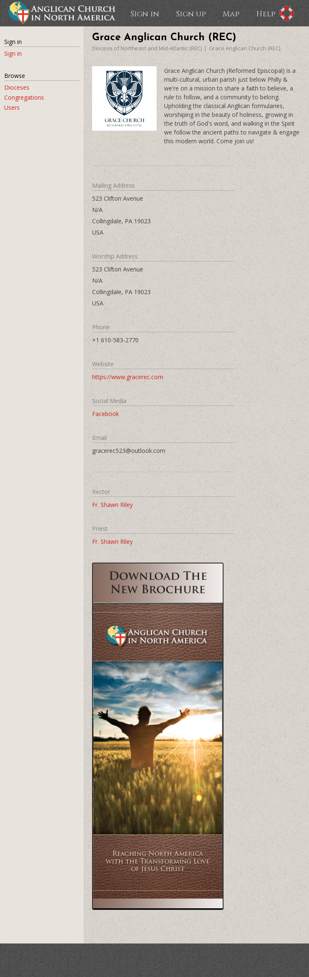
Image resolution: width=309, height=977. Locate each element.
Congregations (24, 97)
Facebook (105, 414)
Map (231, 13)
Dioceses (16, 87)
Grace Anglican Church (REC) (244, 48)
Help (266, 13)
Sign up (191, 13)
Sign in (144, 13)
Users (12, 107)
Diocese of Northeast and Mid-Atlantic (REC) (147, 48)
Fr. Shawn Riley (112, 505)
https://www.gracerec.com (127, 377)
